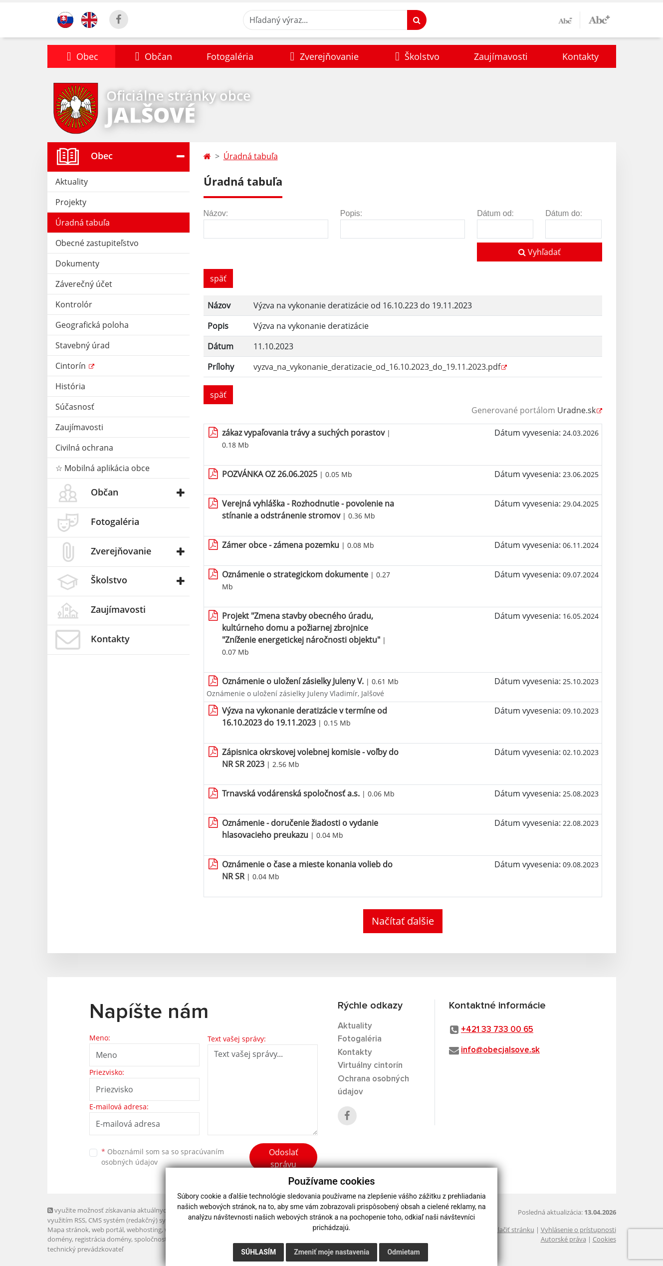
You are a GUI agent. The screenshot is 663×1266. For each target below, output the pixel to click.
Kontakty (580, 56)
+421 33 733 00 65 (497, 1029)
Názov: (216, 213)
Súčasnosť (74, 406)
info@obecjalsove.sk (500, 1050)
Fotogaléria (230, 56)
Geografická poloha (92, 324)
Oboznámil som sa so (162, 1157)
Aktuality (71, 181)
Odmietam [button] (403, 1252)
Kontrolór (73, 304)
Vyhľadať (539, 252)
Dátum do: (563, 213)
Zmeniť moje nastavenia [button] (331, 1252)
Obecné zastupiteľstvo (97, 243)
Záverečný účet (83, 283)
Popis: (351, 213)
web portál (108, 1229)
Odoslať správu (283, 1158)
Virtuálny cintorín (370, 1065)
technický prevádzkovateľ (85, 1249)
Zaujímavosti (501, 56)
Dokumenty (77, 263)
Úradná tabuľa (82, 222)
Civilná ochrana (84, 447)
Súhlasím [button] (258, 1252)
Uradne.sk (576, 410)
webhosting (144, 1229)
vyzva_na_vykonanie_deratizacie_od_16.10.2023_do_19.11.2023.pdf (376, 366)
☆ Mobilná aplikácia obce (102, 468)
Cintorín (71, 365)
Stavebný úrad (82, 345)
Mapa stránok (68, 1229)
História (70, 386)
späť (218, 278)
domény (59, 1239)
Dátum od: (495, 213)
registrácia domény (103, 1239)
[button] (81, 56)
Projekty (70, 202)
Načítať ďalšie (403, 921)
